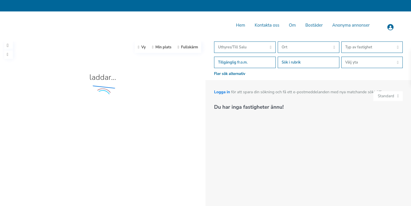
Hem (240, 25)
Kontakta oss (267, 25)
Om (292, 25)
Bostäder (314, 25)
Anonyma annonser (351, 25)
